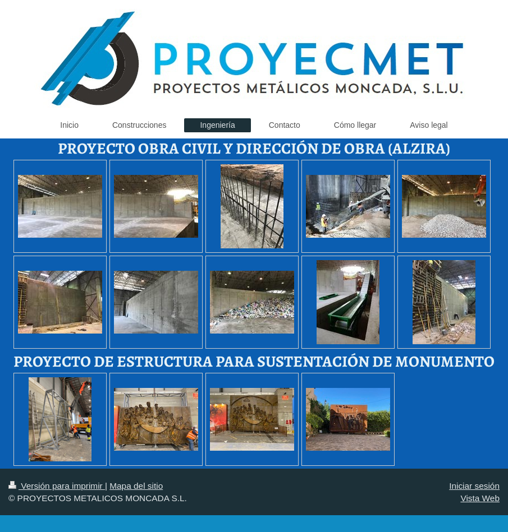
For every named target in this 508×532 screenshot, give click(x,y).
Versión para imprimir (56, 486)
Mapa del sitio (136, 486)
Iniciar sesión (474, 486)
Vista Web (480, 498)
